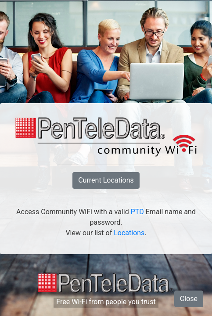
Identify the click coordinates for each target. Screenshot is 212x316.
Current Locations (106, 180)
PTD (137, 212)
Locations (129, 233)
